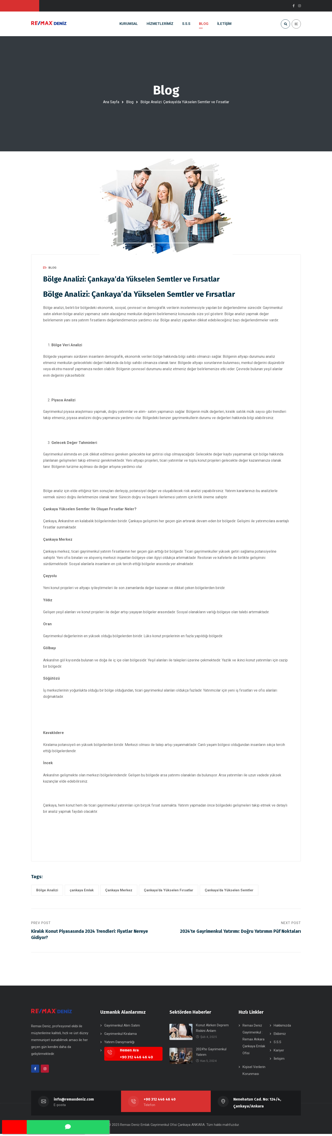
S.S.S (277, 1044)
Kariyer (279, 1052)
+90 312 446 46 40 (160, 1101)
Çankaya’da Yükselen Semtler (229, 890)
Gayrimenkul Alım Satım (122, 1027)
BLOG (52, 267)
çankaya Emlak (82, 890)
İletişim (279, 1061)
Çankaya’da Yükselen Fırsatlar (168, 890)
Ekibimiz (280, 1036)
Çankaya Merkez (118, 890)
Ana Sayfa (111, 102)
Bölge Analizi (47, 890)
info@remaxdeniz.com (74, 1101)
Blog (129, 102)
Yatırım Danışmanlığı (119, 1044)
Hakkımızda (282, 1027)
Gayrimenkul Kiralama (120, 1036)
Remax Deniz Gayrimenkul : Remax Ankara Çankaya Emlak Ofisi (254, 1041)
